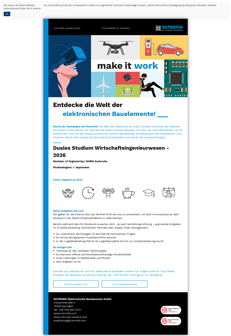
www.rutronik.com (65, 313)
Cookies (39, 5)
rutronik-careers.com (67, 28)
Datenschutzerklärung (53, 8)
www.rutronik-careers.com (70, 317)
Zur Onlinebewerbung (124, 284)
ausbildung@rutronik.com (70, 320)
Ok (7, 14)
